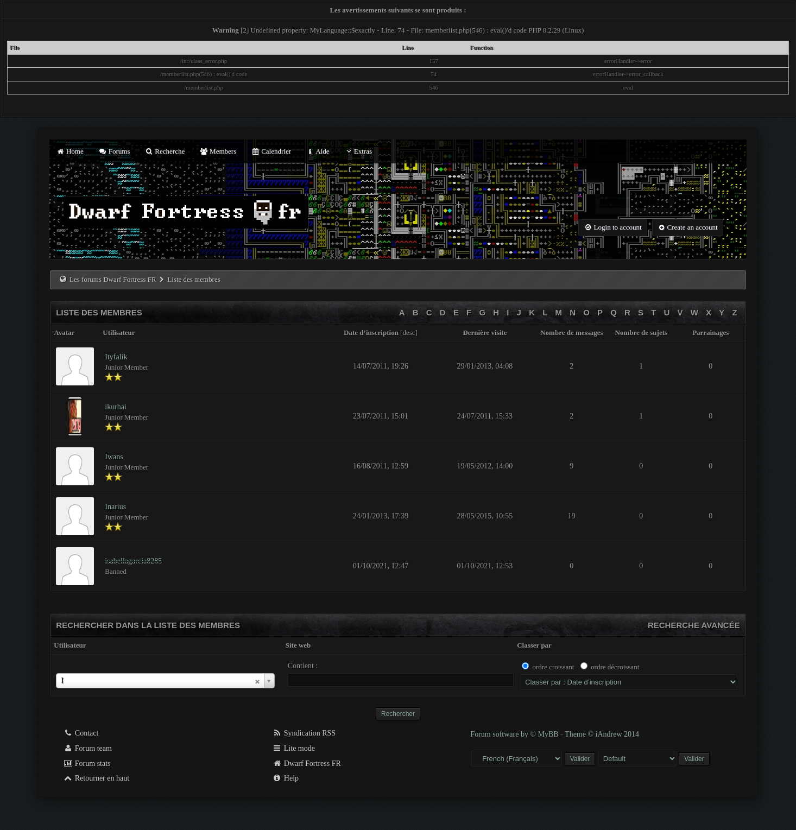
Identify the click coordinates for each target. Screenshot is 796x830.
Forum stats (86, 763)
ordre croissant (553, 667)
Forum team (87, 748)
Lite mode (293, 748)
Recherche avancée (694, 625)
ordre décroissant (615, 667)
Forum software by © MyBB (515, 734)
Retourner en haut (96, 778)
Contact (80, 733)
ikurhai (116, 407)
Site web (298, 645)
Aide (317, 151)
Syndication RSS (304, 733)
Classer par (534, 645)
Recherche (165, 151)
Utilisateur (70, 645)
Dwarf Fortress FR (306, 763)
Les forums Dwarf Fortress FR (113, 279)
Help (285, 778)
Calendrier (271, 151)
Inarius (115, 507)
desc (408, 332)
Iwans (114, 457)
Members (217, 151)
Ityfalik (116, 357)
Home (69, 151)
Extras (358, 151)
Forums (114, 151)
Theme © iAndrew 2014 (602, 734)
